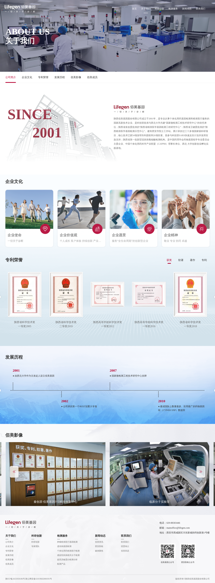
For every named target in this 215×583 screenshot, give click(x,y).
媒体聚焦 (99, 551)
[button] (14, 472)
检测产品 (61, 564)
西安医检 (99, 546)
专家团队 (35, 546)
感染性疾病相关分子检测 (68, 555)
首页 (134, 8)
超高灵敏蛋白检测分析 (67, 560)
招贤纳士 (125, 546)
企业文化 (27, 77)
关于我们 (145, 8)
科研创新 (159, 8)
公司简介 (10, 77)
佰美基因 (20, 9)
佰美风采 (125, 551)
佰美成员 (92, 77)
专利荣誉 (43, 77)
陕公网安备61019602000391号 (38, 579)
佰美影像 (76, 77)
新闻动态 (187, 8)
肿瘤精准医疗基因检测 (67, 542)
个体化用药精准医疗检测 (68, 551)
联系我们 (200, 8)
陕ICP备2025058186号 (15, 579)
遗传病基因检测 (64, 546)
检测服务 (173, 8)
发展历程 (59, 77)
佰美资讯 (99, 542)
